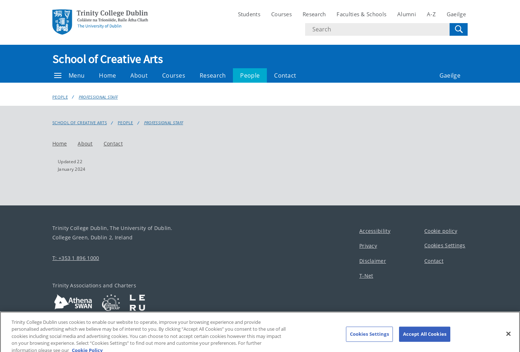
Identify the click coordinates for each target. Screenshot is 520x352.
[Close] (508, 339)
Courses (281, 14)
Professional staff (98, 97)
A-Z (431, 14)
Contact (285, 75)
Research (314, 14)
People (250, 75)
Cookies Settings (444, 245)
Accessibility (374, 230)
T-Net (366, 275)
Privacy (368, 245)
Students (249, 14)
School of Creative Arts (107, 59)
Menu (69, 75)
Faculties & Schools (361, 14)
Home (107, 75)
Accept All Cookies (424, 338)
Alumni (406, 14)
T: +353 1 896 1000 (75, 258)
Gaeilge (456, 14)
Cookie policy (440, 230)
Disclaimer (372, 260)
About (139, 75)
